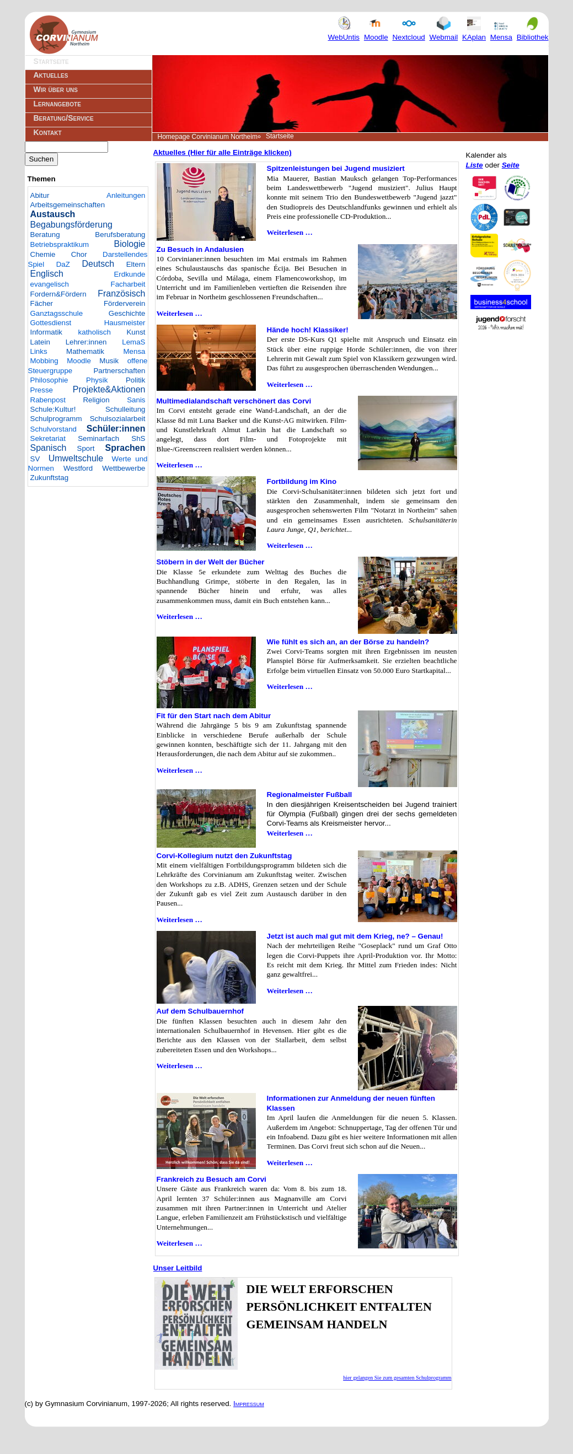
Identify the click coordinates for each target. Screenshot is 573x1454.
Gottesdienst (51, 323)
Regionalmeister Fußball (309, 794)
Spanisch (48, 448)
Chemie (43, 254)
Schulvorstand (53, 429)
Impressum (248, 1403)
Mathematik (85, 351)
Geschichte (127, 313)
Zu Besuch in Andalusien (200, 249)
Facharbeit (128, 284)
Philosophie (49, 380)
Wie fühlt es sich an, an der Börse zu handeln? (348, 642)
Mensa (501, 32)
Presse (41, 390)
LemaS (133, 342)
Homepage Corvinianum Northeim (208, 137)
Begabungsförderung (71, 224)
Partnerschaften (119, 371)
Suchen (41, 159)
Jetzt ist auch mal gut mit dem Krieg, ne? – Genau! (355, 936)
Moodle (376, 32)
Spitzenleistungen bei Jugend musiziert (336, 168)
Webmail (444, 32)
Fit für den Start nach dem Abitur (214, 716)
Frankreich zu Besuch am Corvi (211, 1179)
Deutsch (98, 263)
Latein (40, 342)
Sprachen (125, 448)
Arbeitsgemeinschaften (67, 205)
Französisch (121, 293)
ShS (138, 438)
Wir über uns (56, 89)
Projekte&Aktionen (109, 389)
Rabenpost (48, 400)
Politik (136, 380)
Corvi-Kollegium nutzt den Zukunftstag (224, 856)
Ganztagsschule (56, 313)
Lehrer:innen (86, 342)
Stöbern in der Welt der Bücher (211, 562)
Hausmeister (125, 323)
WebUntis (344, 32)
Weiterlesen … (290, 232)
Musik (109, 361)
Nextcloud (408, 32)
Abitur (40, 195)
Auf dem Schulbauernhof (200, 1011)
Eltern (136, 264)
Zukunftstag (49, 477)
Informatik (46, 332)
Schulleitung (125, 409)
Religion (96, 400)
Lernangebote (57, 103)
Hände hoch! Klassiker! (308, 330)
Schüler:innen (116, 428)
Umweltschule (76, 458)
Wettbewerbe (123, 468)
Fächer (41, 303)
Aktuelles (51, 75)
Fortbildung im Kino (302, 481)
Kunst (135, 332)
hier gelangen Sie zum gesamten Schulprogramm (397, 1378)
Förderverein (125, 303)
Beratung (45, 234)
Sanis (136, 400)
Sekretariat (48, 438)
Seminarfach (98, 438)
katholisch (94, 332)
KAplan (474, 32)
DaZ (63, 264)
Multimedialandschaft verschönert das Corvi (234, 401)
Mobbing (44, 361)
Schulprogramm (56, 418)
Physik (97, 380)
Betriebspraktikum (59, 244)
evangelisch (49, 284)
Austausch (53, 214)
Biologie (130, 244)
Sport (86, 448)
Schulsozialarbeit (118, 418)
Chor (79, 254)
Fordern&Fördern (58, 294)
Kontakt (48, 132)
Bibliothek (533, 32)
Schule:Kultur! (53, 409)
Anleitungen (125, 195)
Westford (78, 468)
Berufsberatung (120, 234)
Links (38, 351)
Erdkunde (129, 274)
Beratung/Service (64, 118)
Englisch (46, 273)
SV (35, 459)
